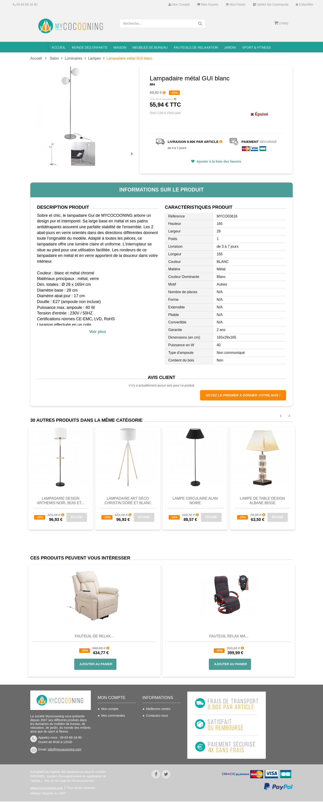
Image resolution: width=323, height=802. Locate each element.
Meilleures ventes (158, 709)
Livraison (152, 722)
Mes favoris (207, 4)
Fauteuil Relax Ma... (229, 636)
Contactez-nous (157, 715)
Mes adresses (111, 729)
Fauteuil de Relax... (94, 636)
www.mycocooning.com (46, 788)
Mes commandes (113, 715)
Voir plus (97, 331)
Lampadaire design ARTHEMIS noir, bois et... (60, 501)
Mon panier (235, 4)
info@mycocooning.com (64, 749)
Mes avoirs (108, 722)
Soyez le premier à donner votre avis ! (243, 395)
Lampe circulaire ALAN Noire (195, 501)
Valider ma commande (270, 4)
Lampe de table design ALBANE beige (262, 501)
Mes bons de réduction (117, 742)
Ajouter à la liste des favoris (218, 161)
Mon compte (179, 4)
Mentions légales (158, 742)
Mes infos (108, 735)
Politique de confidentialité (155, 752)
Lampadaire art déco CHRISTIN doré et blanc (128, 501)
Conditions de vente (160, 729)
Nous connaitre (156, 735)
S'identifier (304, 4)
